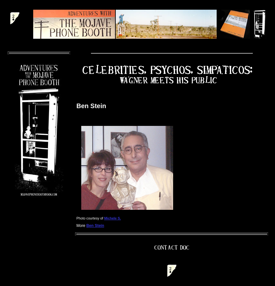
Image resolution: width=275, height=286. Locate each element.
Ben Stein (95, 225)
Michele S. (112, 218)
